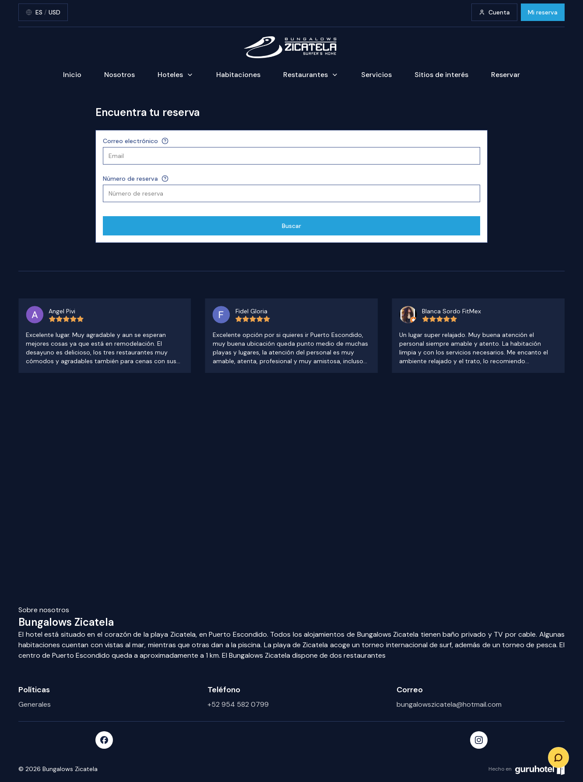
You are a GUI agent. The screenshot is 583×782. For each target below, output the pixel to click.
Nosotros (119, 74)
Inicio (72, 74)
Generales (34, 704)
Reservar (505, 74)
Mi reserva (543, 12)
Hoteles (175, 74)
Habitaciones (238, 74)
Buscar (291, 226)
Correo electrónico (130, 141)
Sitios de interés (441, 74)
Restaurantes (310, 74)
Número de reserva (130, 178)
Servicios (376, 74)
